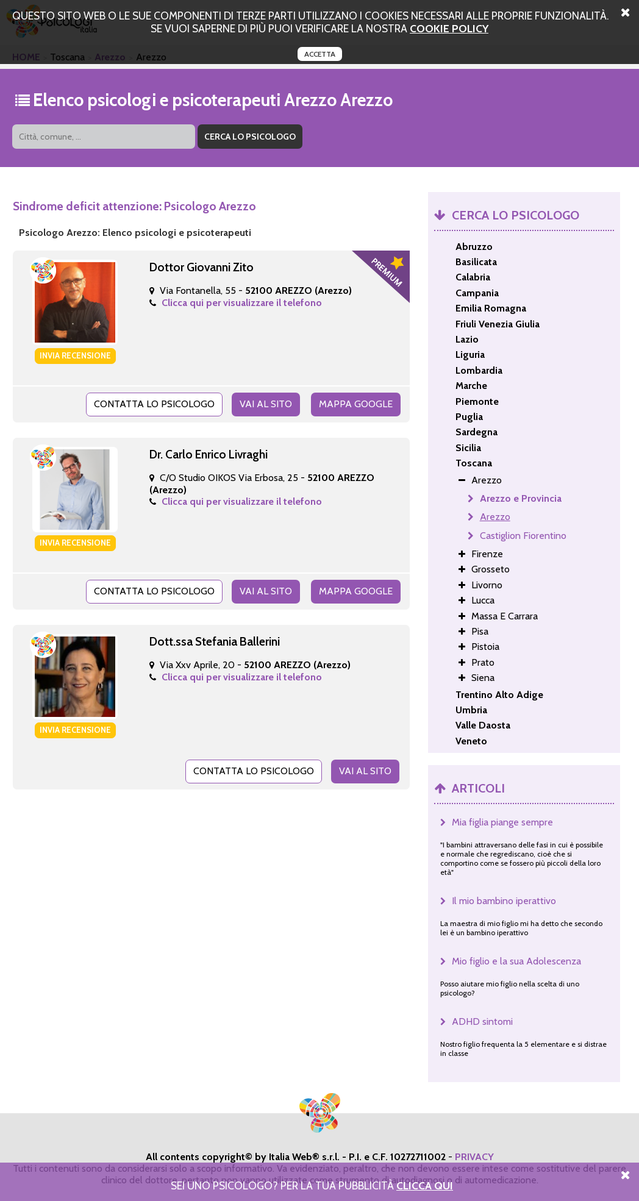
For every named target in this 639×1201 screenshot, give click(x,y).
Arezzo (495, 516)
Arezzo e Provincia (521, 498)
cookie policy (449, 28)
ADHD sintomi (482, 1021)
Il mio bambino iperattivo (504, 901)
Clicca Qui (424, 1185)
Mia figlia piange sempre (502, 822)
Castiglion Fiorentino (523, 535)
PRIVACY (474, 1157)
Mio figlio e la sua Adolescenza (516, 961)
